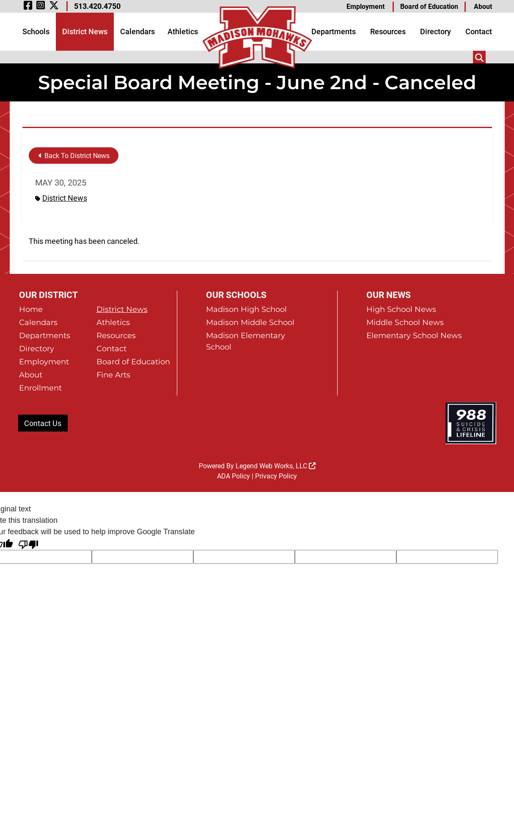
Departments (333, 31)
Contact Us (42, 423)
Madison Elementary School (245, 341)
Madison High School (246, 309)
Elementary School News (414, 335)
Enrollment (40, 388)
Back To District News (74, 156)
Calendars (137, 31)
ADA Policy (233, 476)
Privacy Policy (276, 476)
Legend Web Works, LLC (276, 466)
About (483, 7)
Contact (478, 31)
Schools (35, 31)
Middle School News (405, 322)
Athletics (183, 31)
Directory (435, 31)
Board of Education (429, 7)
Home (31, 309)
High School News (401, 309)
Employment (365, 7)
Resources (388, 31)
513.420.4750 (97, 6)
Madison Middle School (250, 322)
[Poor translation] (28, 544)
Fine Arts (113, 375)
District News (84, 31)
